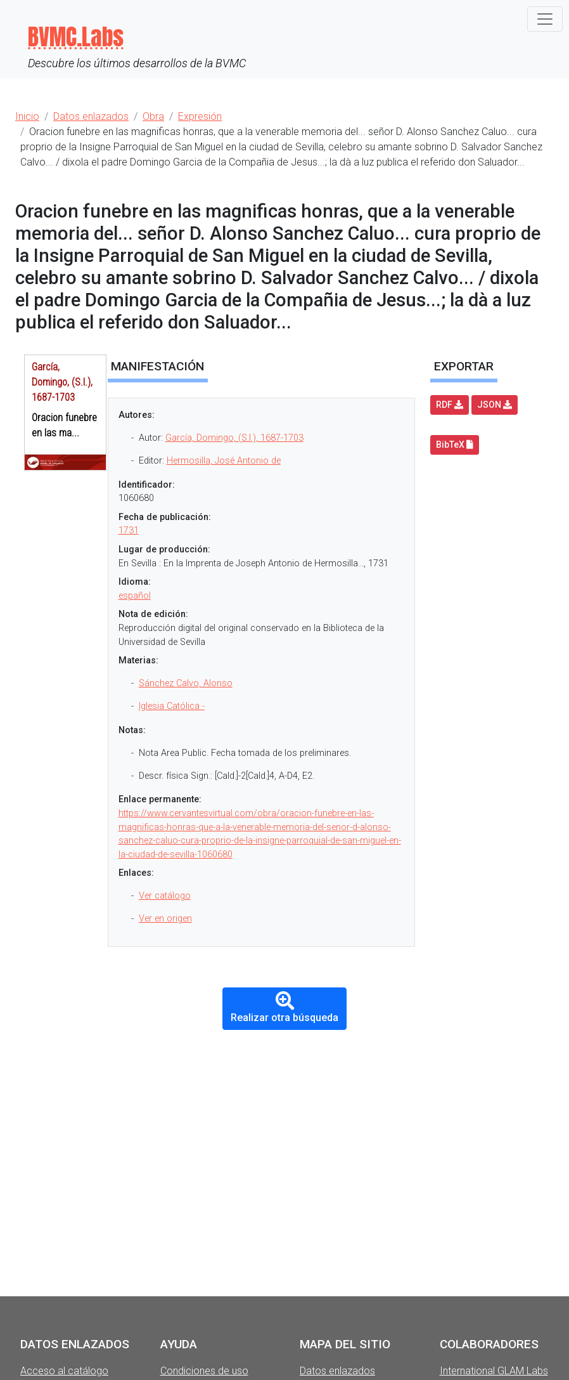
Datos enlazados (337, 1371)
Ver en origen (165, 918)
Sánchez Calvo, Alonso (186, 683)
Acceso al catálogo (64, 1371)
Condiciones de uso (204, 1371)
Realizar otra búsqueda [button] (284, 1008)
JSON (494, 405)
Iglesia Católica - (172, 706)
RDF (449, 405)
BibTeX (454, 444)
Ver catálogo (165, 895)
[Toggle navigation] (545, 19)
